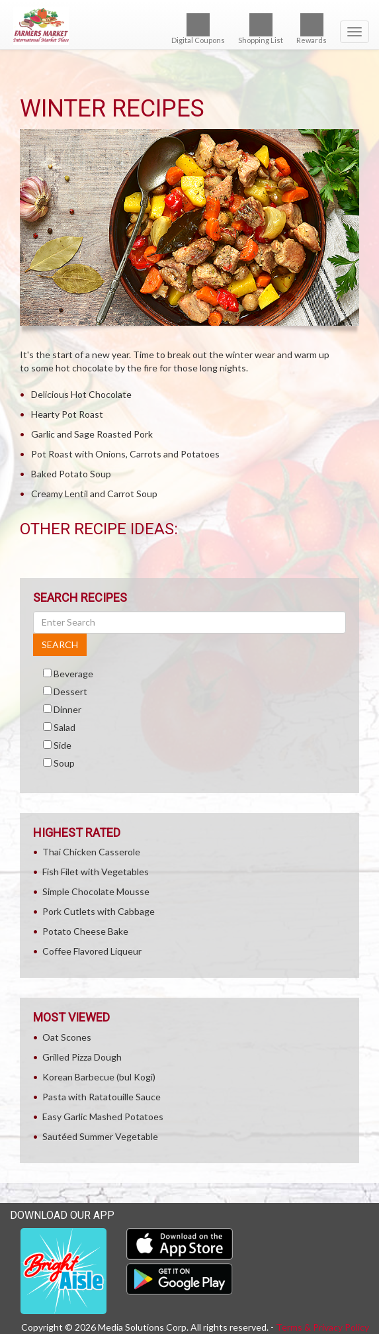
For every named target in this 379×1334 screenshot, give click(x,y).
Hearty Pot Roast (67, 414)
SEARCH (60, 644)
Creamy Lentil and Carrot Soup (94, 493)
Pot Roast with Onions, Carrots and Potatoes (125, 453)
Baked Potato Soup (71, 473)
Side (62, 745)
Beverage (73, 673)
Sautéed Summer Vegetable (100, 1136)
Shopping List (260, 28)
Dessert (70, 691)
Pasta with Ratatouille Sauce (101, 1096)
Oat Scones (66, 1037)
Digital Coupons (198, 28)
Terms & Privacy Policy (322, 1327)
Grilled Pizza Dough (82, 1057)
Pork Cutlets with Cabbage (98, 911)
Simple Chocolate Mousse (95, 891)
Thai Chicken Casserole (91, 851)
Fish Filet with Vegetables (95, 871)
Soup (64, 763)
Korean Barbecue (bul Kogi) (98, 1076)
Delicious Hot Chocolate (81, 394)
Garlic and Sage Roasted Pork (92, 434)
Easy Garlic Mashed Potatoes (102, 1116)
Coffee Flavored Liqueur (92, 951)
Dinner (67, 709)
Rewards (311, 28)
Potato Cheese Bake (85, 931)
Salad (64, 727)
